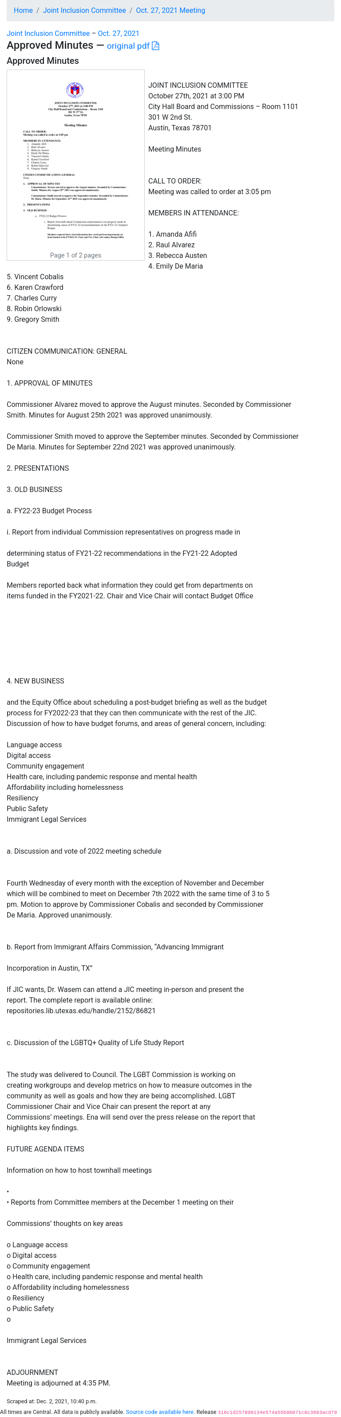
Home (23, 10)
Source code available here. (160, 1412)
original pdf (133, 46)
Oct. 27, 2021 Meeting (170, 10)
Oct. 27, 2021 (119, 33)
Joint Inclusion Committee (84, 10)
